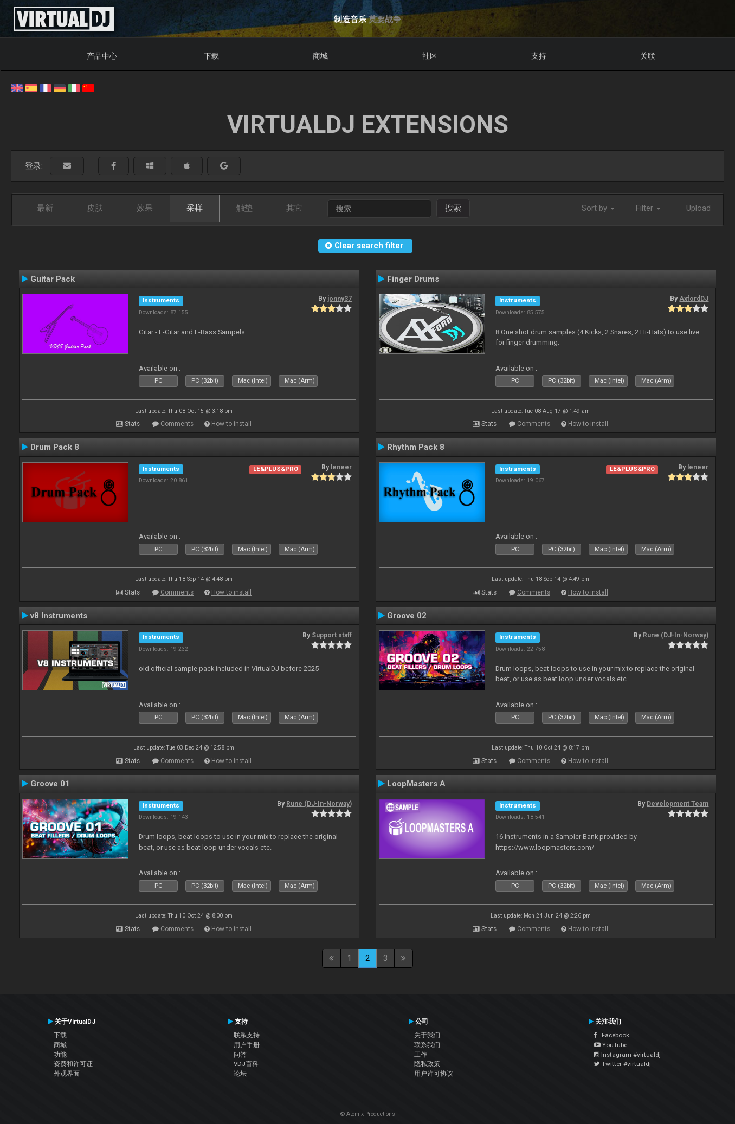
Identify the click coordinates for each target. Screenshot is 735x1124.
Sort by (598, 208)
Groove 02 (407, 616)
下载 (211, 55)
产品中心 (102, 55)
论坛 (240, 1073)
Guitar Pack (52, 279)
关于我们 (427, 1035)
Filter (648, 208)
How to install (231, 424)
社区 (429, 55)
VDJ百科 (246, 1064)
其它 (294, 208)
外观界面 (67, 1073)
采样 (194, 208)
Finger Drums (413, 279)
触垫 (244, 208)
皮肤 (95, 208)
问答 (240, 1054)
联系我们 (427, 1045)
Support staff (332, 635)
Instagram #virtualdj (627, 1054)
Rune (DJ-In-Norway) (675, 635)
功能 (60, 1054)
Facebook (611, 1035)
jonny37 (339, 298)
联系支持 (247, 1035)
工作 (420, 1054)
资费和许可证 (73, 1064)
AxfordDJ (693, 298)
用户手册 (247, 1045)
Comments (177, 424)
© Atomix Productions (367, 1113)
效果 (145, 208)
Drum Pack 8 (54, 447)
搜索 (453, 208)
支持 (538, 55)
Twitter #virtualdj (622, 1064)
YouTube (610, 1045)
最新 (45, 208)
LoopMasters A (416, 784)
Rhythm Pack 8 (415, 447)
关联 (647, 55)
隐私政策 (427, 1064)
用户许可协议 (433, 1073)
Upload (698, 208)
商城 (320, 55)
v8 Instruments (58, 616)
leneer (341, 467)
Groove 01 (50, 784)
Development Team (677, 804)
